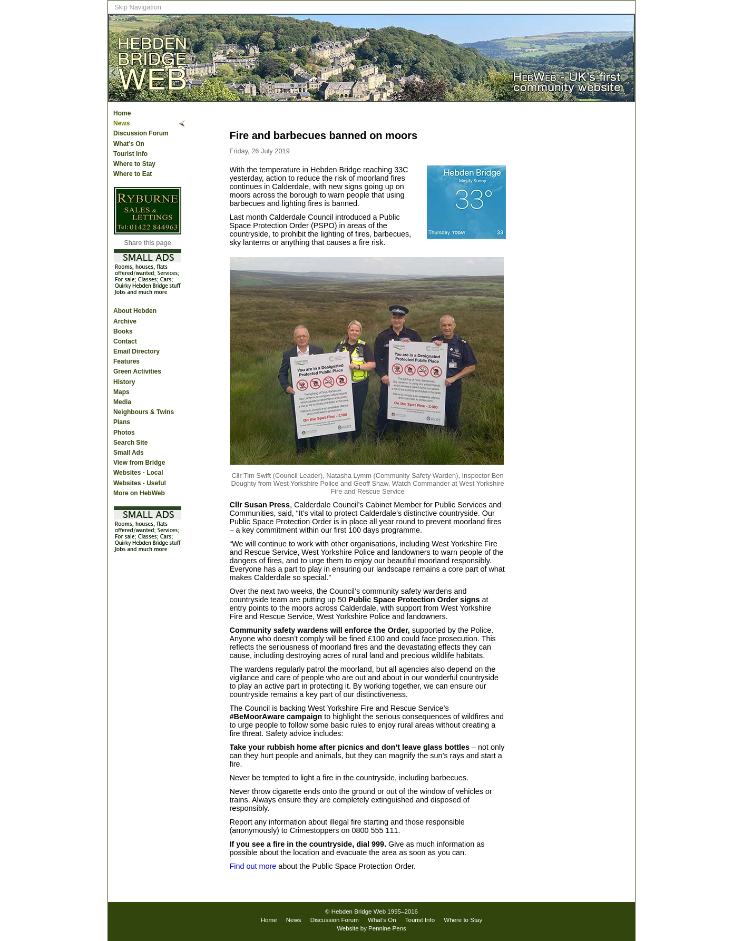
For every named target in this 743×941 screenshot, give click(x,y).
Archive (124, 321)
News (121, 123)
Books (123, 331)
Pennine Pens (387, 928)
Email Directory (136, 351)
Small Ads (128, 452)
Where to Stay (134, 164)
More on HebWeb (139, 493)
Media (122, 402)
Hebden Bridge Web (358, 911)
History (124, 382)
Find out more (253, 866)
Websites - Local (138, 472)
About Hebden (135, 311)
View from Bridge (139, 462)
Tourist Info (130, 154)
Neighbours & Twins (143, 412)
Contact (125, 341)
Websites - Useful (139, 483)
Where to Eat (132, 174)
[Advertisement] (592, 274)
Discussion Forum (141, 133)
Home (122, 113)
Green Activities (137, 371)
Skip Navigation (137, 7)
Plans (121, 422)
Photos (124, 432)
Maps (121, 392)
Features (126, 361)
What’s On (128, 144)
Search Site (130, 442)
